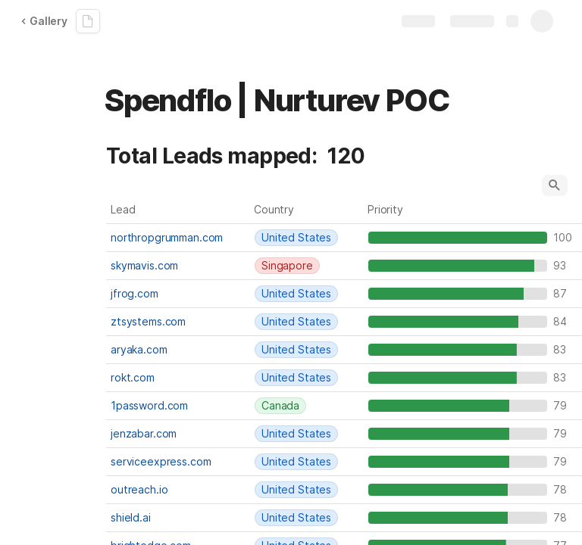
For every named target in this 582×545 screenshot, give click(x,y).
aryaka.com (139, 349)
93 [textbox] (563, 265)
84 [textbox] (563, 321)
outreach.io (139, 489)
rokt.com (133, 377)
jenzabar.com (144, 433)
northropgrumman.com (167, 237)
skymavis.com (144, 265)
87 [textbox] (563, 293)
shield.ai (131, 517)
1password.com (149, 405)
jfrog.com (134, 293)
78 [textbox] (563, 489)
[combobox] (307, 237)
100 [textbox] (563, 237)
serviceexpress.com (161, 461)
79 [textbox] (563, 405)
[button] (555, 185)
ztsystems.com (148, 321)
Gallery (43, 20)
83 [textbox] (563, 349)
